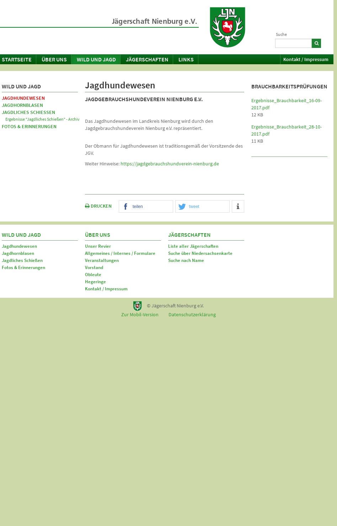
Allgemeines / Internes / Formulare (120, 253)
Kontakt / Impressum (305, 59)
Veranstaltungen (102, 260)
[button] (146, 207)
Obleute (93, 275)
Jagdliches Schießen (28, 112)
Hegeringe (95, 282)
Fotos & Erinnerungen (29, 126)
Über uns (54, 59)
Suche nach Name (186, 260)
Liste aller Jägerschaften (193, 246)
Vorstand (94, 267)
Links (186, 59)
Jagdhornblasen (22, 105)
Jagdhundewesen (23, 98)
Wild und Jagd (96, 59)
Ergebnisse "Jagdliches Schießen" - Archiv (42, 119)
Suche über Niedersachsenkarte (200, 253)
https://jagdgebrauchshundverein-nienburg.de (170, 163)
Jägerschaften (147, 59)
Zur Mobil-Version (140, 314)
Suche (281, 34)
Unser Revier (98, 246)
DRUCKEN (98, 206)
